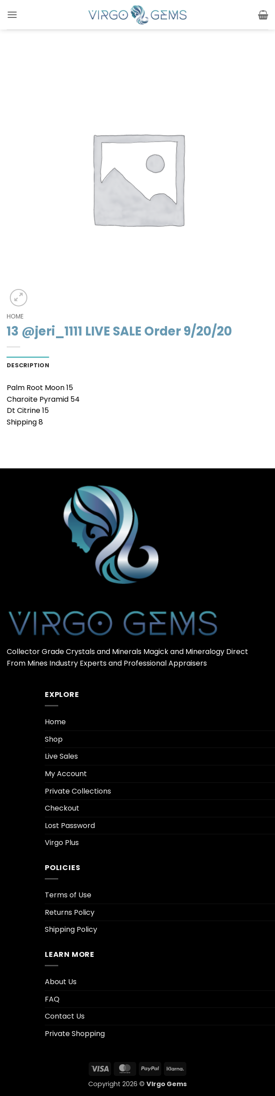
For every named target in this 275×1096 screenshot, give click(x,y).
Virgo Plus (62, 842)
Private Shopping (75, 1033)
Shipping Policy (71, 929)
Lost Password (70, 825)
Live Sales (61, 756)
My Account (66, 774)
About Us (61, 982)
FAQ (52, 999)
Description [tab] (28, 365)
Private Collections (78, 791)
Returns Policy (70, 912)
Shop (54, 739)
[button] (12, 14)
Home (15, 316)
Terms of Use (68, 895)
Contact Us (65, 1016)
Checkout (62, 808)
